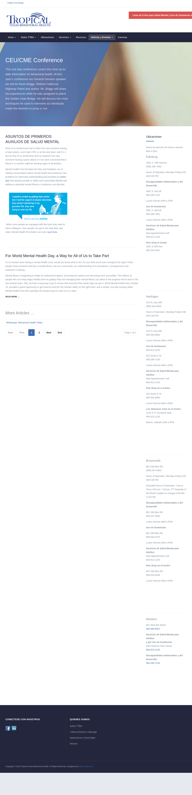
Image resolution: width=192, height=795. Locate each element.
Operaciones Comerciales (82, 737)
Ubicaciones (47, 37)
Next (48, 332)
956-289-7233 (153, 663)
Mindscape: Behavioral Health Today (24, 322)
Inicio (12, 37)
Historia (73, 743)
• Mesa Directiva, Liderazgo (83, 732)
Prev (22, 332)
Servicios (65, 37)
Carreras (122, 37)
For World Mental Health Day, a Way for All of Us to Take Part (57, 256)
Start (10, 332)
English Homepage (15, 3)
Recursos (81, 37)
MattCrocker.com (86, 766)
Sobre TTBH (28, 37)
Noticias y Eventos (102, 37)
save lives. (52, 232)
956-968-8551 (153, 629)
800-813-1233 (153, 649)
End (60, 332)
